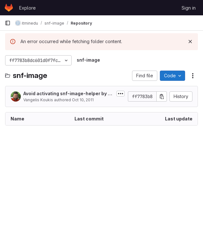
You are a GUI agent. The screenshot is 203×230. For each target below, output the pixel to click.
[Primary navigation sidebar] (8, 23)
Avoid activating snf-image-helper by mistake (68, 94)
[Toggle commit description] (120, 93)
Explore (27, 8)
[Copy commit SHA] (162, 96)
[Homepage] (9, 8)
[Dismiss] (190, 41)
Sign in (189, 8)
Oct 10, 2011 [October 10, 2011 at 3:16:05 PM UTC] (83, 99)
